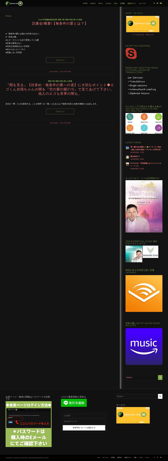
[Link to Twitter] (157, 3)
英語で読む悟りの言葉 (73, 20)
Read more (60, 60)
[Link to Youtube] (160, 3)
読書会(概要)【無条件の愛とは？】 (60, 23)
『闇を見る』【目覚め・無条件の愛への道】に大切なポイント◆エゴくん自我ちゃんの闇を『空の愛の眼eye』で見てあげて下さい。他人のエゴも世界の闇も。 (60, 89)
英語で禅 (61, 20)
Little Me (67, 71)
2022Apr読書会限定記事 (47, 20)
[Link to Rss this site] (154, 3)
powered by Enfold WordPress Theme (39, 457)
